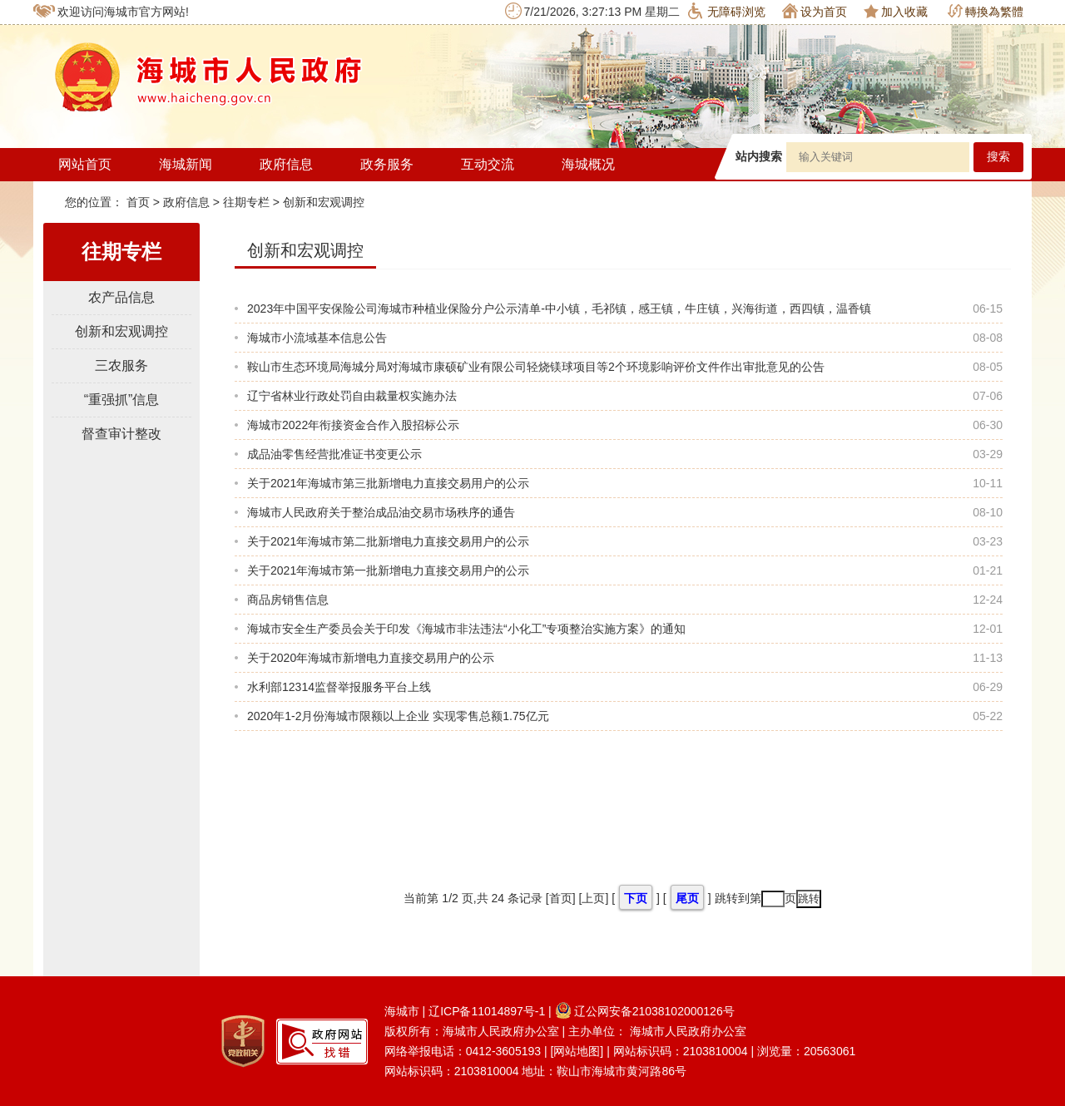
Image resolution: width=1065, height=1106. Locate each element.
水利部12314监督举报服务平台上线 (339, 687)
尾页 (687, 898)
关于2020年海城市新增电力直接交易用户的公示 (370, 657)
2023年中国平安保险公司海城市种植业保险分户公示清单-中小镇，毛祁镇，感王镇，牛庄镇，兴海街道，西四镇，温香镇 (559, 308)
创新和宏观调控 (323, 202)
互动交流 (487, 164)
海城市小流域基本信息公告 (317, 337)
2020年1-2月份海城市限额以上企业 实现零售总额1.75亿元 (398, 716)
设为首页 (814, 10)
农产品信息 (121, 297)
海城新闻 (185, 164)
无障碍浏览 (726, 10)
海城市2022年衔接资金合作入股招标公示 (353, 425)
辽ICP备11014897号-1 (486, 1011)
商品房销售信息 (288, 599)
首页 (139, 202)
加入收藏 (896, 11)
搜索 (998, 157)
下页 (635, 898)
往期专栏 (246, 202)
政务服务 (387, 164)
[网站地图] (576, 1051)
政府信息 (286, 164)
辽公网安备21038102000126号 (645, 1011)
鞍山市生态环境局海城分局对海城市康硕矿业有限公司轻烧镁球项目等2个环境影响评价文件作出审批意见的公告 (536, 366)
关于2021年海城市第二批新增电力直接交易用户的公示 (388, 541)
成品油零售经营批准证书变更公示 (334, 454)
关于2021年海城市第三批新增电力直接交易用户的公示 (388, 483)
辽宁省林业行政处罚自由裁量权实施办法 (352, 395)
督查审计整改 (121, 434)
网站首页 (84, 164)
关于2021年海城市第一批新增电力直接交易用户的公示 (388, 570)
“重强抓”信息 (122, 400)
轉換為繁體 (985, 11)
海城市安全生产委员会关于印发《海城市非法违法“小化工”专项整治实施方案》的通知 (466, 628)
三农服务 (121, 365)
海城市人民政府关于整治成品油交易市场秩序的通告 (381, 512)
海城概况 (588, 164)
